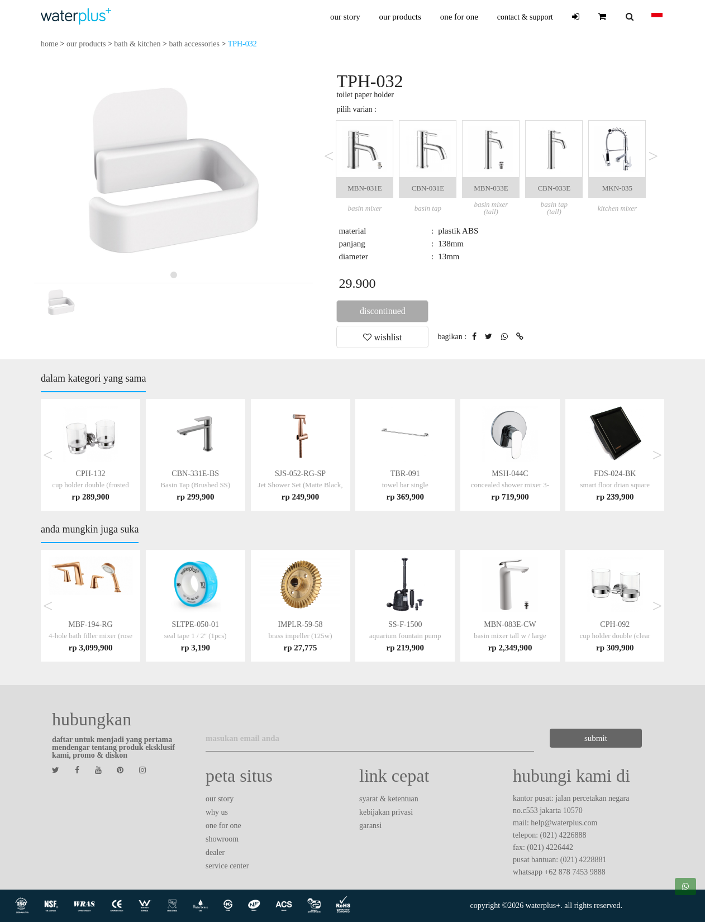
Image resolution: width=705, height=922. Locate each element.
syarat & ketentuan (388, 799)
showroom (222, 839)
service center (227, 866)
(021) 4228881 (583, 860)
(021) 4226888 (563, 835)
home (49, 44)
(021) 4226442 (550, 847)
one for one (459, 16)
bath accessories (194, 44)
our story (345, 16)
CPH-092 (614, 635)
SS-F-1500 (405, 635)
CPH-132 (90, 484)
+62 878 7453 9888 (574, 872)
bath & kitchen (137, 44)
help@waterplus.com (564, 823)
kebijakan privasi (386, 812)
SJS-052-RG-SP (300, 484)
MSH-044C (510, 484)
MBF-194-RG (90, 635)
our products (400, 16)
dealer (215, 852)
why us (217, 812)
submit (589, 738)
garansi (370, 825)
